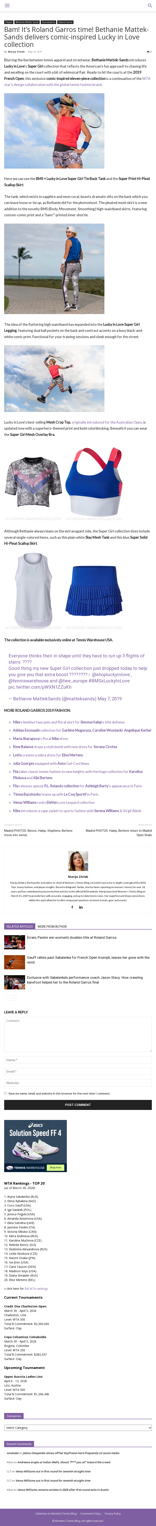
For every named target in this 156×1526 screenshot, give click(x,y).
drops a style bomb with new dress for (65, 747)
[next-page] (13, 997)
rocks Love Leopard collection (54, 802)
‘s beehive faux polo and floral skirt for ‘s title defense (69, 722)
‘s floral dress (40, 738)
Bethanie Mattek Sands (27, 22)
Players (8, 22)
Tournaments (48, 22)
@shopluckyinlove (111, 674)
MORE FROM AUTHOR (52, 926)
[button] (7, 5)
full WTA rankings (36, 1289)
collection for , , (82, 730)
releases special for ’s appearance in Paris (77, 786)
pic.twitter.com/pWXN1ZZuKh (40, 687)
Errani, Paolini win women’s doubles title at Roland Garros (72, 937)
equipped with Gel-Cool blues (51, 763)
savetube (12, 1453)
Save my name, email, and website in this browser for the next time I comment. (59, 1093)
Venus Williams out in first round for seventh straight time (52, 1471)
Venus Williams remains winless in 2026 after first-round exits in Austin (63, 1490)
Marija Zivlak (16, 51)
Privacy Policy (113, 1513)
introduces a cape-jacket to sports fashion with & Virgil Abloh (77, 811)
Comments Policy (90, 1513)
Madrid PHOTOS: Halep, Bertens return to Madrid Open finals (119, 833)
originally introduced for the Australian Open (107, 422)
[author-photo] (78, 871)
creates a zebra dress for (48, 755)
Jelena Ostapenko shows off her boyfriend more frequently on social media (71, 1453)
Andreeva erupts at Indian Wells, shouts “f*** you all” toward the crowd (63, 1462)
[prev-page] (6, 997)
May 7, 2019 (110, 698)
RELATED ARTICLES (20, 926)
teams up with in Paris (56, 794)
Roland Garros (65, 22)
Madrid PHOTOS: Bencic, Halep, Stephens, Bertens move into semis (38, 833)
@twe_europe (73, 680)
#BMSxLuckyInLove (109, 680)
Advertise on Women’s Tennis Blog (56, 1513)
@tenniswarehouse (29, 680)
